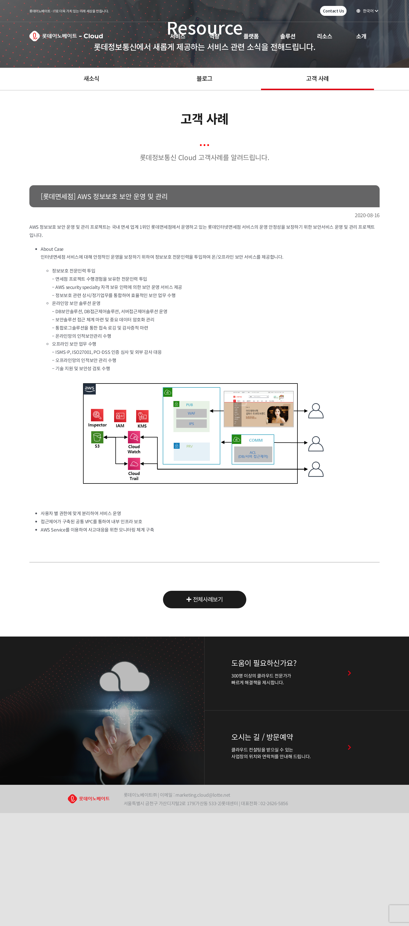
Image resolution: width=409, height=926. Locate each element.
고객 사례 (317, 78)
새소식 (91, 78)
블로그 (204, 78)
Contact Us (333, 11)
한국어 (367, 11)
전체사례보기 (204, 599)
